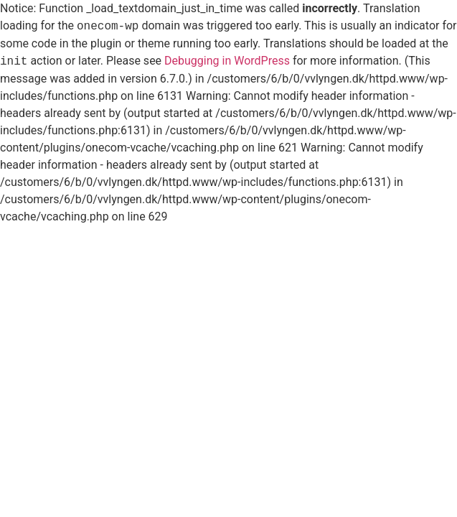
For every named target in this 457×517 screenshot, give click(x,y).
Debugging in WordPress (227, 61)
